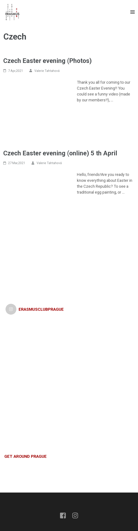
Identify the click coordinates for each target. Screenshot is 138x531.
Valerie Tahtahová (47, 71)
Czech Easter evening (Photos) (47, 60)
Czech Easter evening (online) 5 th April (60, 153)
